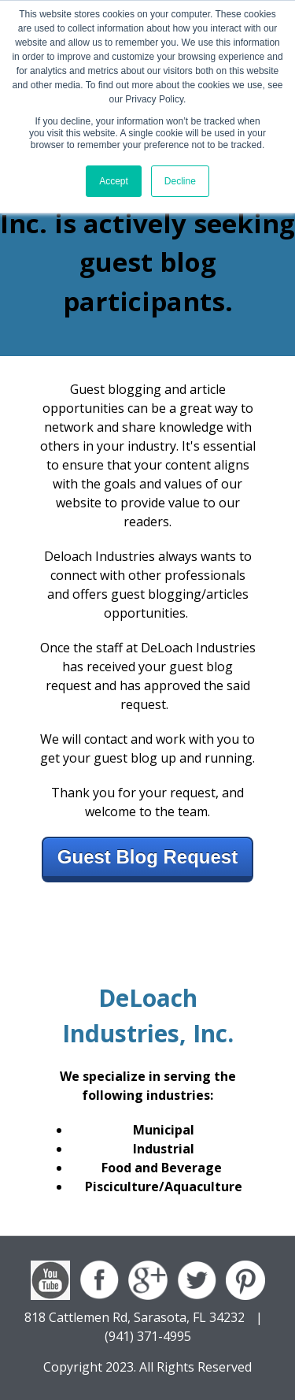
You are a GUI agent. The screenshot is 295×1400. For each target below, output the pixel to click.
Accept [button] (113, 181)
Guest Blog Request (147, 856)
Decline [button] (180, 181)
